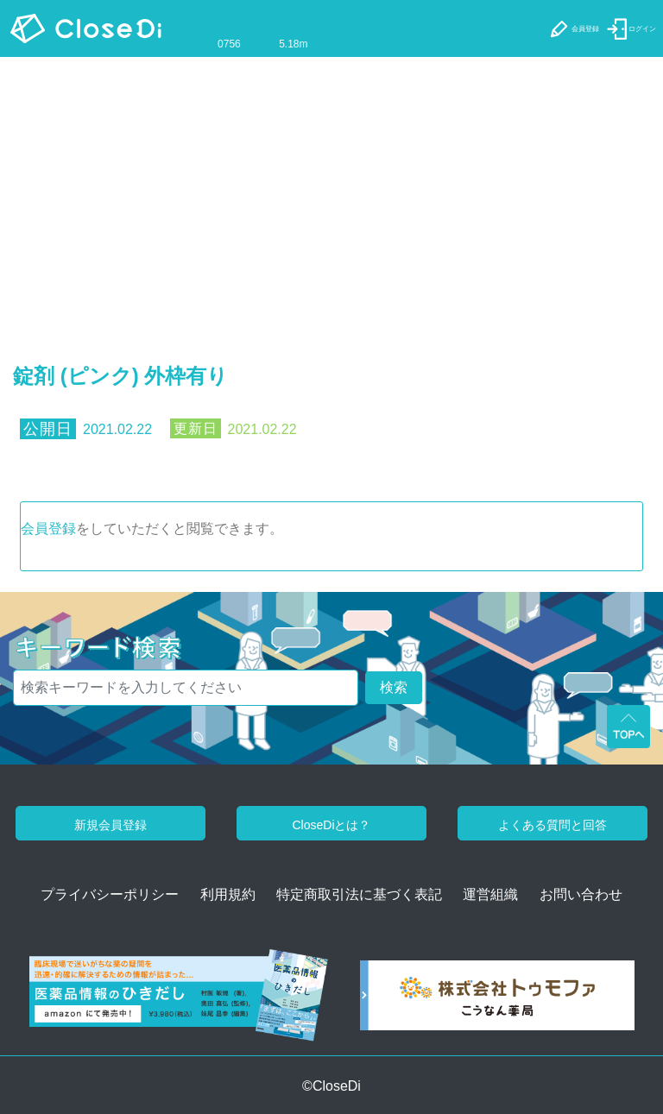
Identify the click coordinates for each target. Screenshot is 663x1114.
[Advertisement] (331, 186)
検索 (393, 687)
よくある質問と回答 (552, 825)
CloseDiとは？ (331, 825)
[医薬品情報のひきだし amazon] (178, 1001)
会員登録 (48, 528)
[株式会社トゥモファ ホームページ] (497, 1001)
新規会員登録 (110, 825)
